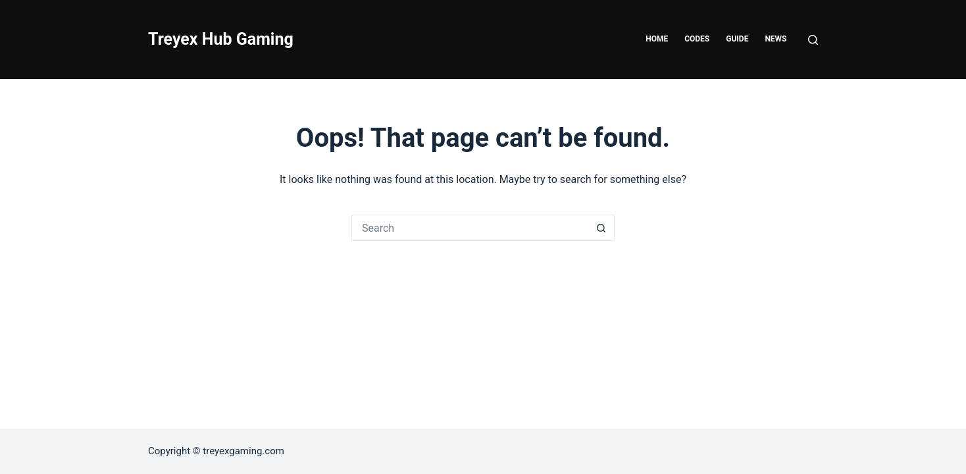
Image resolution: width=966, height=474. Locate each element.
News (775, 38)
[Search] (813, 40)
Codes (696, 38)
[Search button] (601, 228)
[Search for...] (469, 228)
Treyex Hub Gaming (220, 39)
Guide (737, 38)
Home (657, 38)
